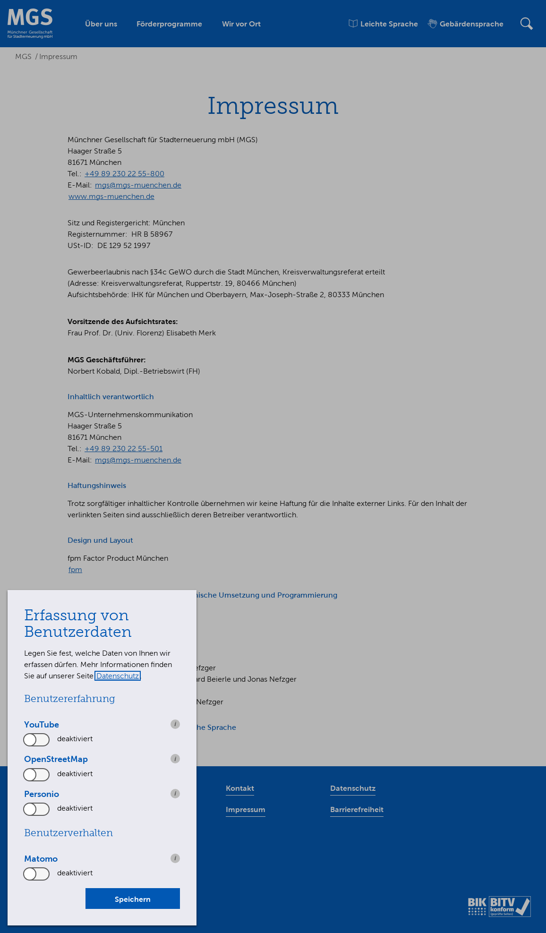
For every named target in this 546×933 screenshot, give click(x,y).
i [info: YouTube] (175, 724)
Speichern (133, 899)
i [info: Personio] (175, 793)
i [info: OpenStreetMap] (175, 758)
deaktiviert (75, 739)
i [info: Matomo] (175, 858)
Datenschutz (117, 676)
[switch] (37, 739)
